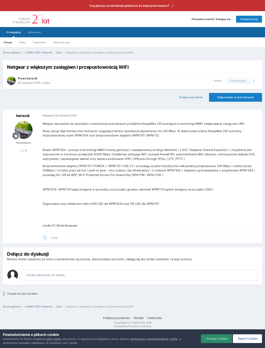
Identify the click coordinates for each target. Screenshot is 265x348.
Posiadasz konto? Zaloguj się (212, 19)
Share (217, 80)
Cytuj (54, 237)
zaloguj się (133, 259)
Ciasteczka (154, 318)
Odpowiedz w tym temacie (235, 97)
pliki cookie (54, 338)
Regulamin (39, 42)
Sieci (47, 82)
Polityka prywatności (116, 318)
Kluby (22, 42)
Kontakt (139, 318)
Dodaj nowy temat (191, 97)
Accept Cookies (216, 338)
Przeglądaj (14, 34)
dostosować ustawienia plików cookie (154, 338)
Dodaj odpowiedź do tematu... (45, 275)
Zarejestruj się (249, 19)
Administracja (61, 42)
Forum (8, 42)
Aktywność (34, 32)
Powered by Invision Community (132, 326)
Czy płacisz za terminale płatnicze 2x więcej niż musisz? (129, 5)
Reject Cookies (247, 338)
